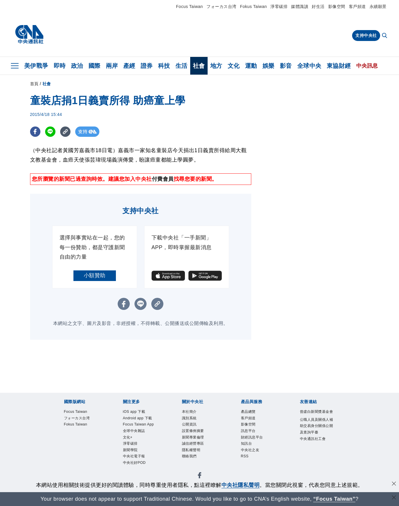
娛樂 (268, 66)
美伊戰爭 (36, 66)
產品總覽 (248, 412)
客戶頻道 (357, 6)
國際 (94, 66)
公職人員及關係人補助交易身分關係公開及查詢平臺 (316, 426)
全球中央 (309, 66)
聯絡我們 (189, 456)
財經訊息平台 (252, 437)
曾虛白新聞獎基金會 (316, 412)
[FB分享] (35, 131)
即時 (60, 66)
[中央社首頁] (29, 34)
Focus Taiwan (189, 6)
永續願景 (378, 6)
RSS (245, 456)
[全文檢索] (385, 36)
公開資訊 (189, 425)
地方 (216, 66)
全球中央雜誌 (134, 431)
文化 (234, 66)
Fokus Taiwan (253, 6)
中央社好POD (134, 463)
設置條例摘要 (193, 431)
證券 (147, 66)
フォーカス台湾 (221, 6)
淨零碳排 (279, 6)
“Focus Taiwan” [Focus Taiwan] (334, 499)
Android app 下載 (137, 418)
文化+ (128, 437)
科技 (164, 66)
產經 (129, 66)
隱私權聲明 (191, 450)
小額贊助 (95, 275)
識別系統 (189, 418)
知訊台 (246, 444)
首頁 (34, 83)
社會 (199, 66)
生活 (181, 66)
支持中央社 (366, 35)
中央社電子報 (134, 456)
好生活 (318, 6)
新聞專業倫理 (193, 437)
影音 (286, 66)
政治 (77, 66)
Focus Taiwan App (138, 425)
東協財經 (339, 66)
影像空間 (336, 6)
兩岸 (112, 66)
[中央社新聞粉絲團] (199, 476)
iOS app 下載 (134, 412)
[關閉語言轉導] (394, 498)
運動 (251, 66)
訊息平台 (248, 431)
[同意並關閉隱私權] (394, 484)
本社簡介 (189, 412)
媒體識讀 (299, 6)
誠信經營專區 (193, 444)
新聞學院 (130, 450)
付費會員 (163, 179)
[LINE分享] (50, 131)
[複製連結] (65, 131)
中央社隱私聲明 (240, 485)
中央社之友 (250, 450)
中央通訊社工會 (313, 439)
